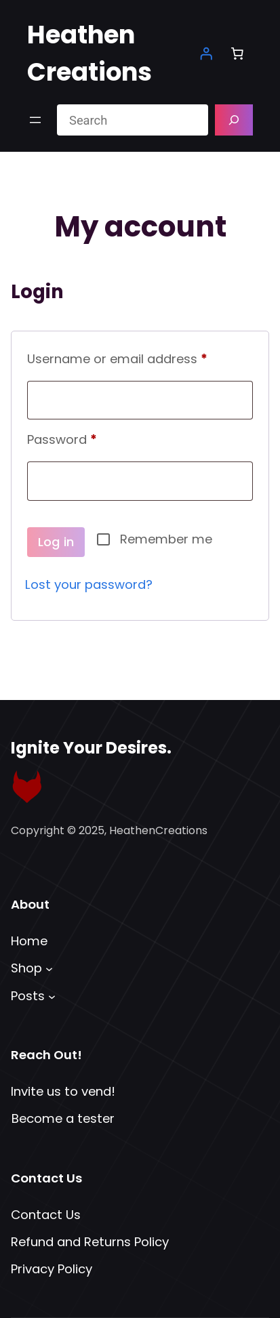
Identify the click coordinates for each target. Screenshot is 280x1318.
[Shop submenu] (49, 968)
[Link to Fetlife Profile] (27, 786)
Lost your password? (89, 584)
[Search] (234, 120)
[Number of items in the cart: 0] (237, 53)
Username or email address (140, 357)
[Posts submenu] (52, 996)
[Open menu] (35, 120)
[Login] (206, 53)
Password (88, 438)
